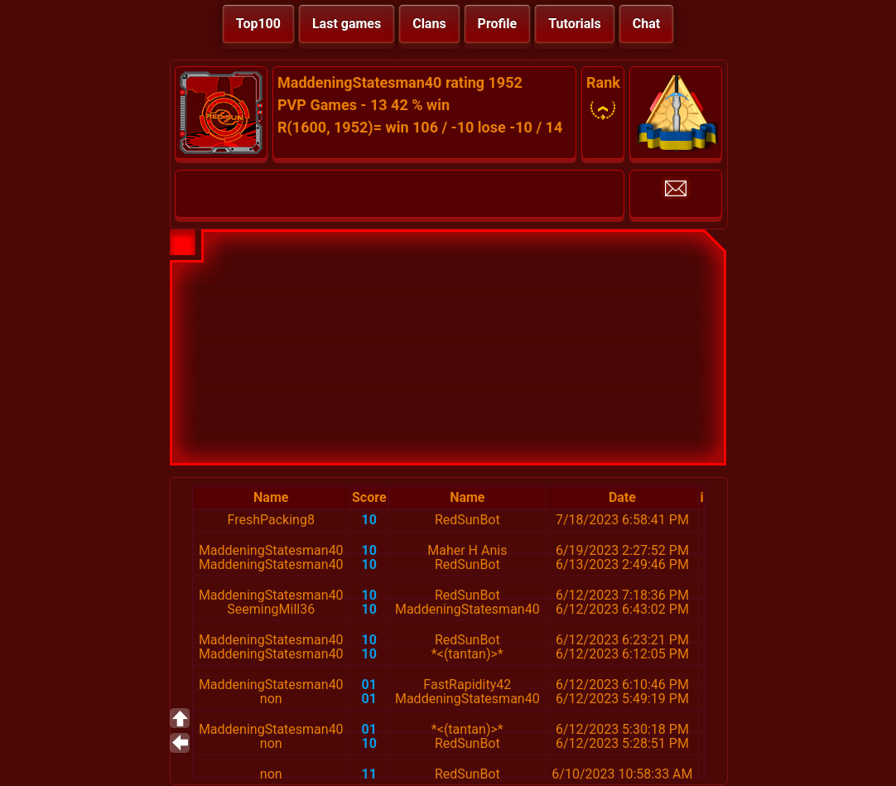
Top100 (258, 23)
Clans (429, 23)
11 (369, 774)
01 (369, 684)
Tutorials (574, 23)
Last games (346, 23)
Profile (498, 23)
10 (369, 520)
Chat (646, 23)
